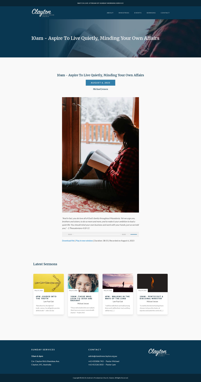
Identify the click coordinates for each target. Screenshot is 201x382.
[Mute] (128, 234)
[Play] (65, 234)
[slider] (134, 234)
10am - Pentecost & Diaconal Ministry (151, 298)
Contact (165, 13)
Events (138, 13)
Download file (68, 240)
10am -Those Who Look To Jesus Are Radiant (81, 298)
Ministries (124, 13)
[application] (100, 234)
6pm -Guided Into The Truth (46, 298)
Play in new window (84, 240)
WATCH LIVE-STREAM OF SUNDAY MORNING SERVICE (100, 3)
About (110, 13)
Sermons (151, 13)
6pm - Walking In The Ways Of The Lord (117, 298)
